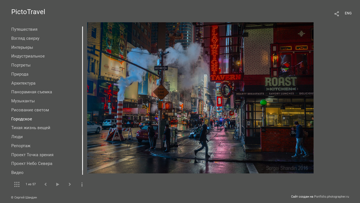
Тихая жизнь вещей (30, 127)
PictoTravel (28, 12)
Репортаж (20, 145)
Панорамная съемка (31, 91)
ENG (348, 13)
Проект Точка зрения (32, 154)
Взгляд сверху (25, 38)
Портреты (21, 65)
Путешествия (24, 29)
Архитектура (23, 83)
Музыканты (23, 100)
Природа (19, 74)
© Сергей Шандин (24, 197)
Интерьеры (22, 47)
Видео (17, 172)
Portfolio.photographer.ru (331, 196)
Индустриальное (28, 56)
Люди (17, 136)
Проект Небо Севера (31, 163)
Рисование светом (30, 109)
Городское (21, 119)
